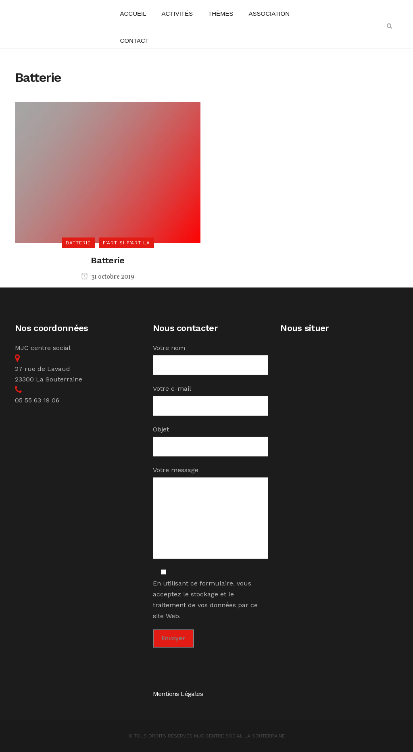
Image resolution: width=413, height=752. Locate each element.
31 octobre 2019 (107, 277)
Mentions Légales (178, 694)
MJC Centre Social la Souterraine (239, 736)
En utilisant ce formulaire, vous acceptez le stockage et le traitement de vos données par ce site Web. (205, 594)
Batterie (107, 260)
